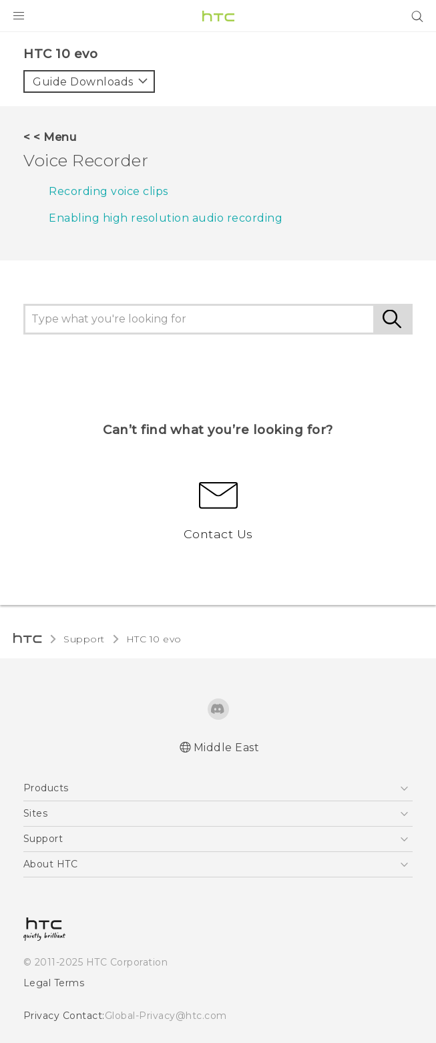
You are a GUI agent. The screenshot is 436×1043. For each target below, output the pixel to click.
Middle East (227, 747)
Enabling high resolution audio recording (165, 218)
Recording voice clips (108, 191)
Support (84, 639)
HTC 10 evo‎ (154, 639)
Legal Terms (54, 983)
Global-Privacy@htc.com (166, 1016)
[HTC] (218, 16)
